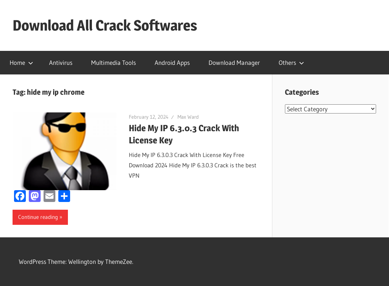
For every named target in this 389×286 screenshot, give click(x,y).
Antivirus (60, 62)
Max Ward (188, 117)
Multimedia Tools (113, 62)
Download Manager (234, 62)
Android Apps (172, 62)
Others (291, 62)
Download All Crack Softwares (105, 25)
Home (21, 62)
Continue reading (38, 216)
